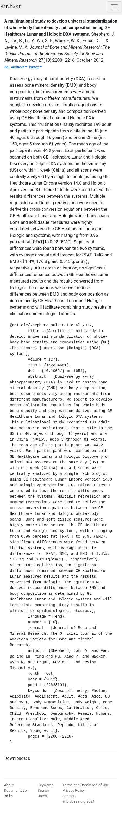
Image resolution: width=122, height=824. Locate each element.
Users (42, 796)
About (9, 785)
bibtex (35, 67)
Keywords (46, 785)
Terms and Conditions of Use (85, 785)
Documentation (16, 790)
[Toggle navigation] (114, 6)
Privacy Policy (73, 790)
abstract (19, 67)
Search (43, 790)
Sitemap (69, 796)
